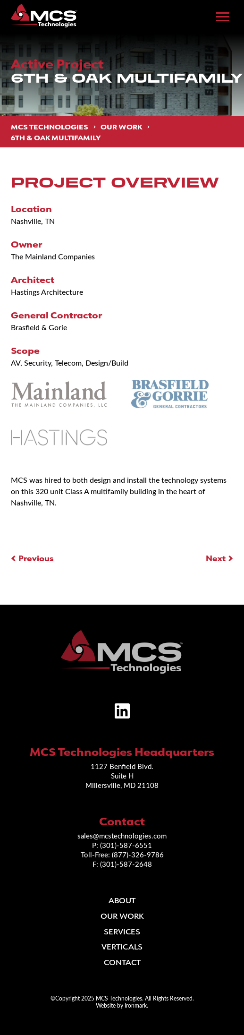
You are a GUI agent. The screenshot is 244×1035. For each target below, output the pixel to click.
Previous (36, 558)
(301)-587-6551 (126, 845)
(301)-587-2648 (126, 864)
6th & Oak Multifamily (56, 137)
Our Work (121, 126)
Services (122, 931)
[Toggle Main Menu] (222, 17)
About (122, 900)
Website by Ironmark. (122, 1005)
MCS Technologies (49, 126)
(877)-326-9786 (138, 854)
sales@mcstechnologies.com (122, 835)
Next (216, 558)
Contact (122, 962)
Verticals (122, 946)
